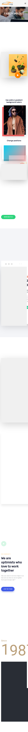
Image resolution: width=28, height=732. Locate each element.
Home (2, 715)
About (2, 718)
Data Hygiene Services (7, 720)
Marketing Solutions (6, 727)
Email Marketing (5, 722)
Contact (3, 730)
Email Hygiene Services (7, 725)
